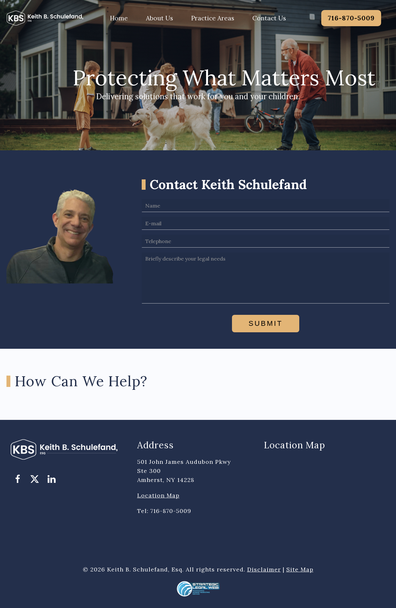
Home (119, 18)
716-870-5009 (351, 18)
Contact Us (269, 18)
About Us (159, 18)
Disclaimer (264, 569)
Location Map (158, 495)
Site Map (300, 569)
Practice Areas (212, 18)
